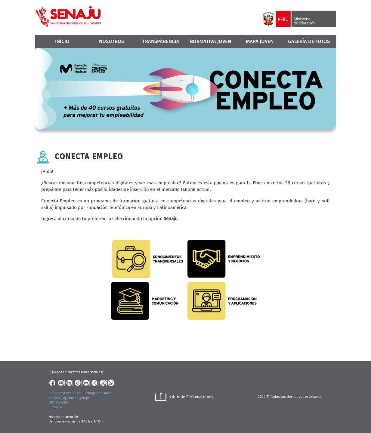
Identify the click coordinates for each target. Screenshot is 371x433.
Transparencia (160, 41)
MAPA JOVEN (260, 41)
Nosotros (111, 41)
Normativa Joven (210, 41)
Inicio (62, 41)
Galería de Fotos (309, 41)
